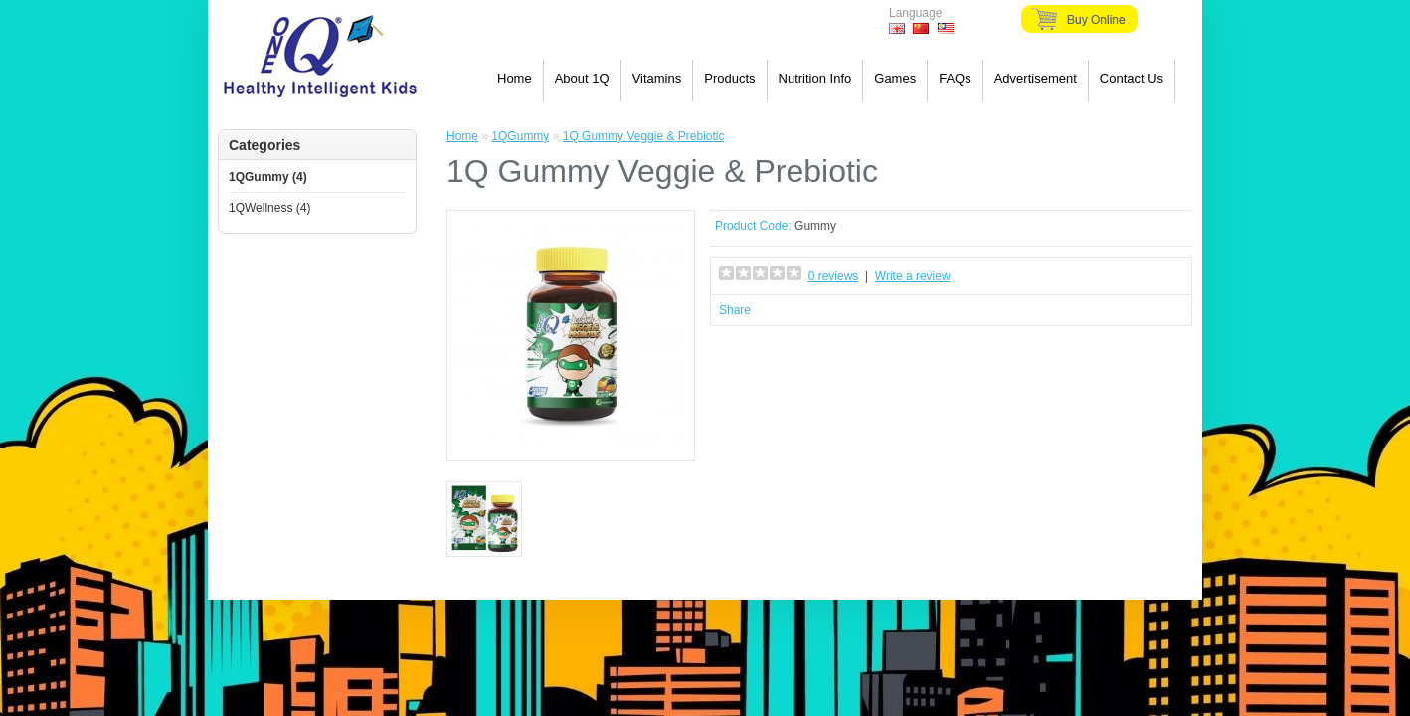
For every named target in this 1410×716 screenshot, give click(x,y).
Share (735, 310)
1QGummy (520, 136)
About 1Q (582, 78)
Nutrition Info (815, 78)
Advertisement (1035, 78)
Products (729, 78)
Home (514, 78)
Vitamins (657, 78)
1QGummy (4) (268, 177)
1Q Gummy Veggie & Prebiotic (644, 136)
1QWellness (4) (269, 208)
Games (895, 78)
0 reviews (833, 276)
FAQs (955, 78)
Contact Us (1131, 78)
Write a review (913, 276)
